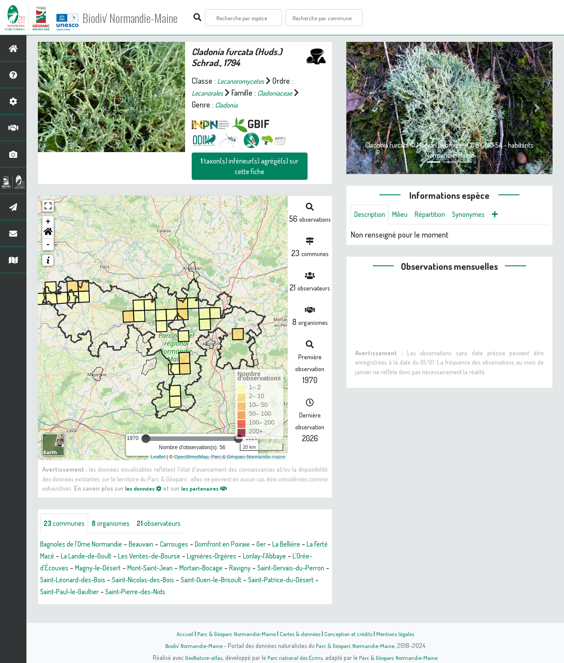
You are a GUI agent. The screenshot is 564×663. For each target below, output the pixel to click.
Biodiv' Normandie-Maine (144, 17)
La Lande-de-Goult (149, 557)
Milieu (405, 215)
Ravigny (57, 581)
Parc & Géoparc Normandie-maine (248, 456)
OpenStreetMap (191, 456)
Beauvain (155, 545)
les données (146, 488)
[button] (48, 233)
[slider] (145, 438)
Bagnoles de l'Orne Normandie (87, 545)
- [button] (48, 244)
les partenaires (212, 488)
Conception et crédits (351, 633)
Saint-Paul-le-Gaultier (233, 593)
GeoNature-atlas (198, 657)
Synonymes (481, 215)
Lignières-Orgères (291, 557)
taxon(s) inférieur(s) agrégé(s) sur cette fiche (249, 166)
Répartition (438, 215)
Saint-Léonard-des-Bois (196, 581)
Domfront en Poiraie (246, 545)
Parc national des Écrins (293, 657)
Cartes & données (300, 633)
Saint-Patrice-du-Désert (155, 593)
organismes (117, 524)
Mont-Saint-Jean (243, 569)
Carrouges (192, 545)
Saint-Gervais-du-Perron (114, 581)
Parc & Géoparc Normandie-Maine (231, 633)
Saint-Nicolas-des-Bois (275, 581)
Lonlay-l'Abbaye (64, 569)
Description (372, 215)
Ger (290, 545)
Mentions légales (402, 633)
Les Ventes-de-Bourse (220, 557)
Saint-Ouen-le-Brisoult (75, 593)
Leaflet (158, 456)
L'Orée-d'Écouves (123, 569)
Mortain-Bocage (301, 569)
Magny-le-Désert (183, 569)
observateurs (171, 524)
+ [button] (48, 221)
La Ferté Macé (92, 557)
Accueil (177, 633)
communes (66, 524)
